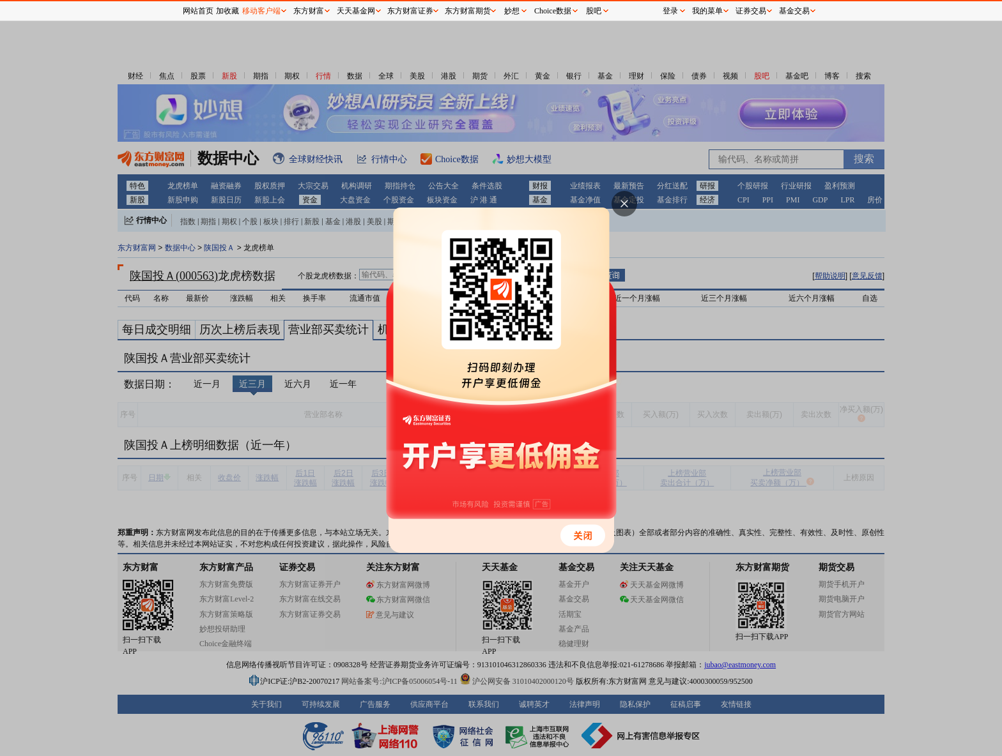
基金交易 (794, 10)
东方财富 (308, 10)
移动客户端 (261, 10)
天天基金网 (356, 10)
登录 (670, 10)
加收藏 (227, 10)
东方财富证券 (410, 10)
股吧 (593, 10)
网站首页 (198, 10)
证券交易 (751, 10)
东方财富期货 (468, 10)
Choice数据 (552, 10)
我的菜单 (707, 10)
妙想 (512, 10)
